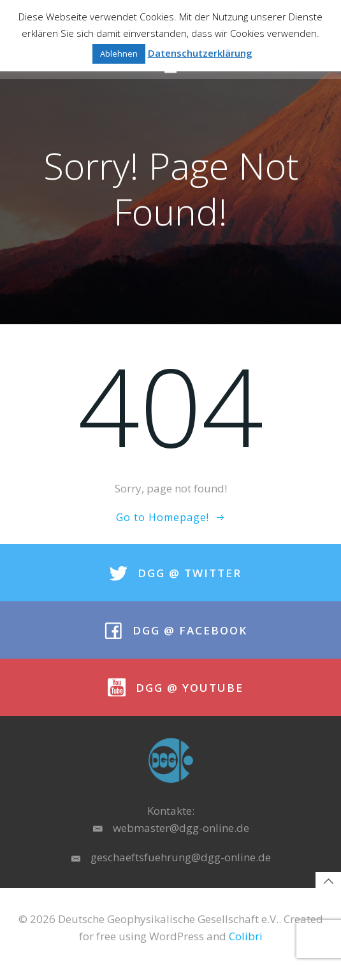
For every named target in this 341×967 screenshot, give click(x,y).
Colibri (246, 936)
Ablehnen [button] (119, 53)
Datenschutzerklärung (200, 53)
